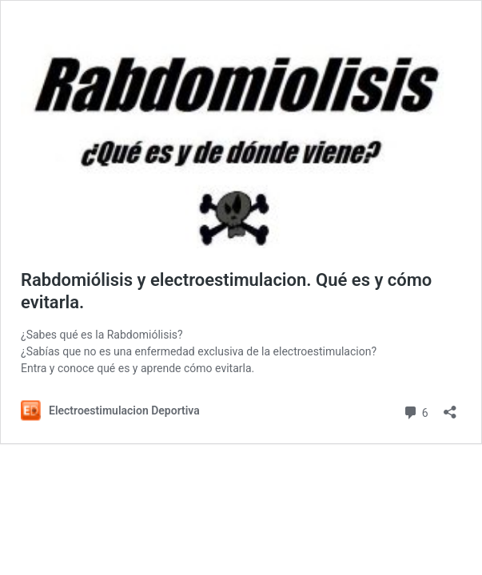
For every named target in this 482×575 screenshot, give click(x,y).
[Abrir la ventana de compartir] (450, 407)
